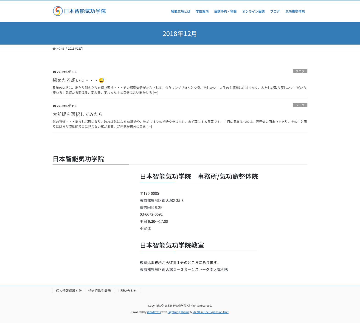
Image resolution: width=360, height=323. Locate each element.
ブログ (300, 71)
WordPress (154, 312)
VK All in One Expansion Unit (211, 312)
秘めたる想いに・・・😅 (78, 80)
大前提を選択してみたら (78, 114)
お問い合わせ (127, 290)
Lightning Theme (178, 312)
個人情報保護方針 (69, 290)
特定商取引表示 (99, 290)
